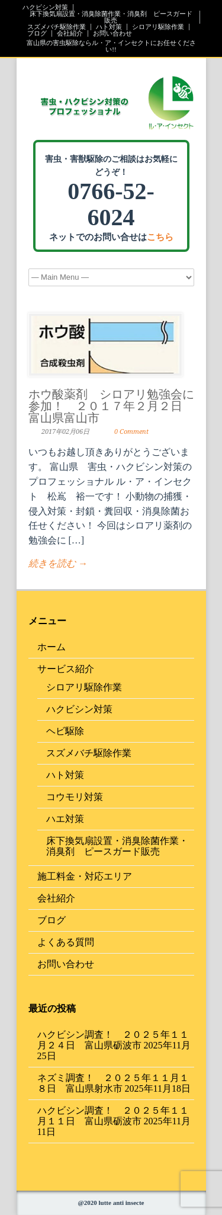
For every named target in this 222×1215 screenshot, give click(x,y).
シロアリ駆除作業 (158, 27)
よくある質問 (65, 942)
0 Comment (131, 432)
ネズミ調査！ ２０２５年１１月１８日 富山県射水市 (113, 1083)
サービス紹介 (65, 669)
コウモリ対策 (74, 797)
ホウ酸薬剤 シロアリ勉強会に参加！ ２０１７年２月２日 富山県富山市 (111, 406)
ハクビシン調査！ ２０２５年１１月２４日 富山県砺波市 (113, 1039)
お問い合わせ (112, 33)
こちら (160, 237)
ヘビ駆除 (65, 731)
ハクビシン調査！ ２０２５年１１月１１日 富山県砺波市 (113, 1115)
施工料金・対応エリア (84, 876)
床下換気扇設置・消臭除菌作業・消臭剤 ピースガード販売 (111, 17)
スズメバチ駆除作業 (56, 27)
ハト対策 (109, 27)
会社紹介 (70, 33)
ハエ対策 (65, 819)
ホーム (51, 647)
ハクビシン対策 (45, 7)
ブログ (37, 33)
